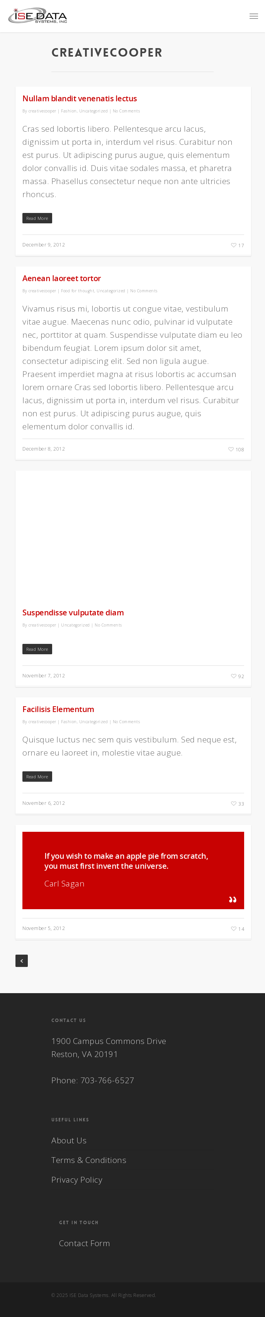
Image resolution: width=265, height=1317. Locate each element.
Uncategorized (93, 111)
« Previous (21, 961)
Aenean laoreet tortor (61, 278)
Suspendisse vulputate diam (73, 612)
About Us (69, 1140)
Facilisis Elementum (58, 709)
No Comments (126, 111)
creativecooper (42, 111)
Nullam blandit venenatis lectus (79, 98)
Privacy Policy (76, 1179)
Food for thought (77, 290)
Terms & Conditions (88, 1159)
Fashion (69, 111)
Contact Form (84, 1243)
